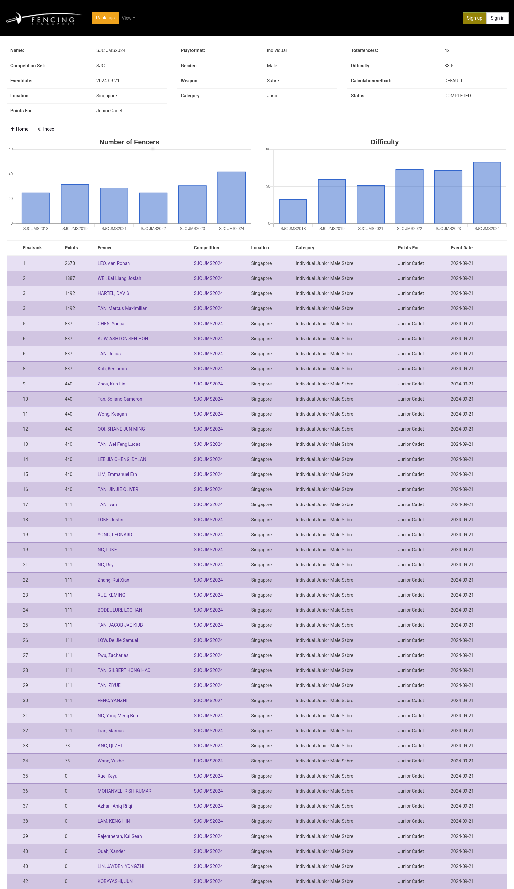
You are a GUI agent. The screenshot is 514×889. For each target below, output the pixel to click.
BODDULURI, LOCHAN (120, 610)
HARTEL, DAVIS (113, 293)
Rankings (105, 17)
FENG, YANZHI (113, 700)
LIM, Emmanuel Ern (117, 474)
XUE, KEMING (111, 595)
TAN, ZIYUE (109, 685)
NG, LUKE (107, 549)
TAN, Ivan (107, 504)
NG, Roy (106, 564)
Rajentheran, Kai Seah (120, 836)
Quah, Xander (111, 851)
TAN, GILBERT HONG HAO (124, 670)
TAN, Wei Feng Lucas (119, 444)
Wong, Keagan (112, 414)
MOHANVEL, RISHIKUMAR (124, 791)
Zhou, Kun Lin (111, 383)
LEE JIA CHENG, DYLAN (122, 459)
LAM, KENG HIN (114, 821)
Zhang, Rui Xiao (113, 580)
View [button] (126, 18)
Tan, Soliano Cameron (120, 399)
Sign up (474, 18)
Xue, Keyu (107, 776)
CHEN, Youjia (111, 323)
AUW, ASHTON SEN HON (123, 338)
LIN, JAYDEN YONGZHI (121, 866)
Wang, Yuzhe (111, 760)
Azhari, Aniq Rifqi (115, 806)
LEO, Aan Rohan (114, 263)
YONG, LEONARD (115, 534)
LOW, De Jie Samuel (118, 640)
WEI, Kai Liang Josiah (119, 278)
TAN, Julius (109, 353)
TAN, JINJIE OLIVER (118, 489)
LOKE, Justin (110, 519)
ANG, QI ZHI (110, 745)
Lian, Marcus (111, 730)
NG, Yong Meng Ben (118, 715)
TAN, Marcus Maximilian (122, 308)
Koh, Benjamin (112, 368)
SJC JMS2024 (208, 263)
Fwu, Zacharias (113, 655)
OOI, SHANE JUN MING (121, 429)
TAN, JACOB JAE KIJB (120, 625)
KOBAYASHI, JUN (115, 881)
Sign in (497, 18)
